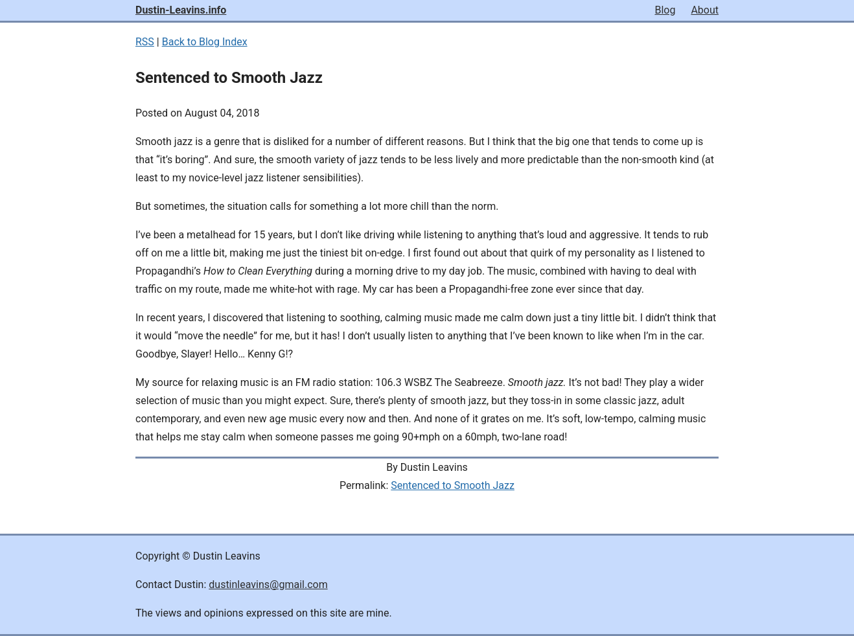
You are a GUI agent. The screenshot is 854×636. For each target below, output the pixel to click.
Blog (664, 10)
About (705, 10)
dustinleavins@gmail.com (268, 584)
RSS (144, 42)
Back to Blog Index (205, 42)
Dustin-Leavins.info (180, 10)
